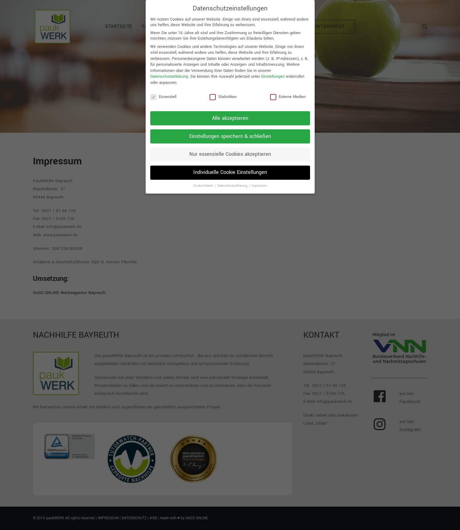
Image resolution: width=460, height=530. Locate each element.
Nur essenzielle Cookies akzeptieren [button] (230, 151)
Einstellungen (273, 73)
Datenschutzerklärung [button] (232, 183)
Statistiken (223, 93)
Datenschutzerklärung (169, 73)
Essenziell (163, 93)
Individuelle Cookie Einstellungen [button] (230, 169)
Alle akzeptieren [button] (230, 115)
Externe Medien (288, 93)
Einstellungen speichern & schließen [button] (230, 133)
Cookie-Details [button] (203, 183)
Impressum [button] (259, 183)
